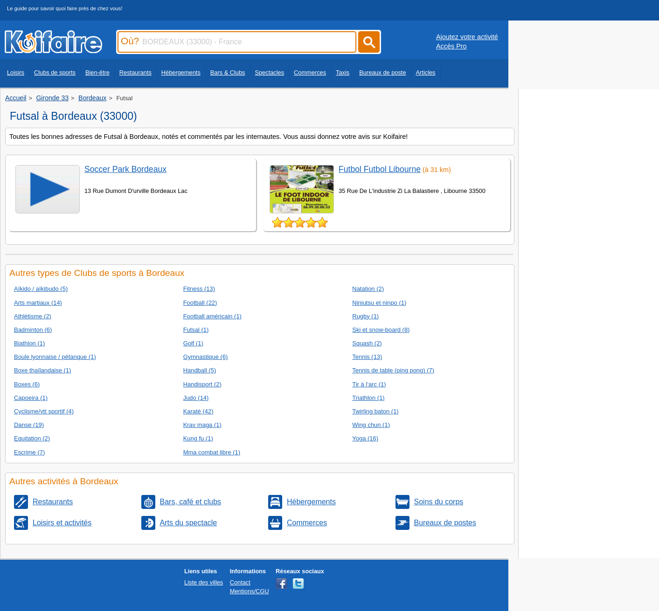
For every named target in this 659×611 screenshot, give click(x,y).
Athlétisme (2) (32, 316)
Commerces (310, 72)
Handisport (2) (202, 384)
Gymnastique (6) (205, 356)
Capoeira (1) (31, 397)
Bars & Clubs (227, 72)
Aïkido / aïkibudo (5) (41, 288)
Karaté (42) (198, 411)
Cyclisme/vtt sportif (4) (44, 411)
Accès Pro (451, 46)
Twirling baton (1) (375, 411)
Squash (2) (367, 343)
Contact (240, 582)
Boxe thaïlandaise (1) (42, 370)
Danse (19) (29, 424)
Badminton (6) (33, 329)
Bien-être (97, 72)
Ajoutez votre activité (467, 37)
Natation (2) (368, 288)
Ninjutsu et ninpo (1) (379, 302)
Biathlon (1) (29, 343)
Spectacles (269, 72)
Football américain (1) (212, 316)
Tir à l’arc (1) (369, 384)
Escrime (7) (29, 452)
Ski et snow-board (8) (380, 329)
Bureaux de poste (382, 72)
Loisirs (15, 72)
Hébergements (181, 72)
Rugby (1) (365, 316)
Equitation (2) (32, 438)
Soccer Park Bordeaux (125, 169)
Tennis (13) (367, 356)
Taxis (342, 72)
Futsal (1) (196, 329)
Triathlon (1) (368, 397)
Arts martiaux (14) (38, 302)
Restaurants (135, 72)
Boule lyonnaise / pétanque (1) (55, 356)
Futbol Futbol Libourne (380, 169)
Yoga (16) (365, 438)
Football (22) (200, 302)
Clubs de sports (55, 72)
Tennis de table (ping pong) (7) (393, 370)
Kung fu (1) (198, 438)
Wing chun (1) (371, 424)
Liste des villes (203, 582)
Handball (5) (199, 370)
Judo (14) (196, 397)
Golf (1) (193, 343)
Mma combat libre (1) (211, 452)
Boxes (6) (27, 384)
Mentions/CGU (249, 591)
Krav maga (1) (202, 424)
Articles (426, 72)
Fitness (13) (199, 288)
